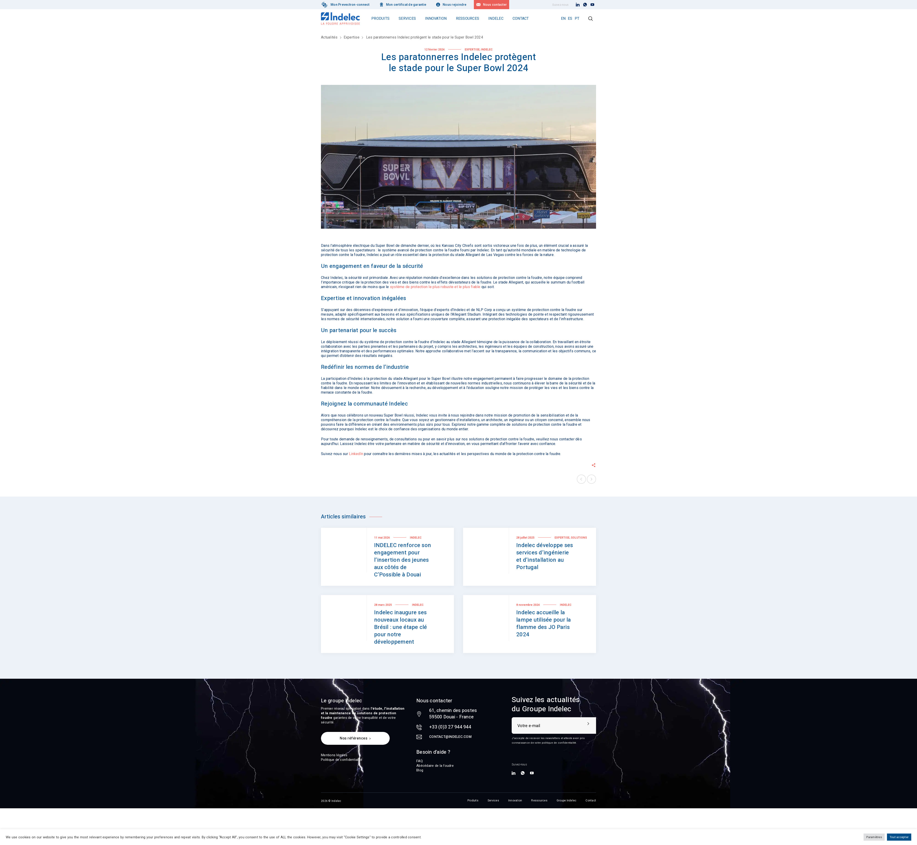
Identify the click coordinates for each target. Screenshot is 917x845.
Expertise (351, 37)
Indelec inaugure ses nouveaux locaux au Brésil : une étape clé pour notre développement (400, 627)
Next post (591, 479)
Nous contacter (495, 4)
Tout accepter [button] (899, 837)
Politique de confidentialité (341, 760)
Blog (419, 770)
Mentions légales (334, 755)
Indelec (487, 49)
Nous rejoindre (455, 4)
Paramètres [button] (874, 837)
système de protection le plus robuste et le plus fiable (435, 287)
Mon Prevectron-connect (350, 4)
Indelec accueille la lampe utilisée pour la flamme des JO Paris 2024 (543, 624)
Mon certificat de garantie (406, 4)
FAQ (419, 761)
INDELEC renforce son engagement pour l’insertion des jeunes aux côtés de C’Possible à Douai (402, 560)
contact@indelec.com (450, 737)
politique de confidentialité (559, 742)
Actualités (329, 37)
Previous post (581, 479)
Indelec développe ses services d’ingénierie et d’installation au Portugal (544, 556)
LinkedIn (356, 454)
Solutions (579, 537)
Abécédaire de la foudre (435, 766)
